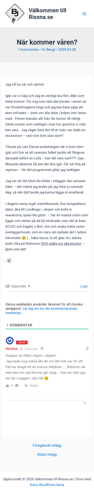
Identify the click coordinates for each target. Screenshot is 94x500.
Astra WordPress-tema (47, 485)
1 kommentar (28, 49)
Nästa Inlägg (47, 454)
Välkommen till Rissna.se (47, 13)
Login (83, 286)
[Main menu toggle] (84, 14)
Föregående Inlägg (47, 445)
